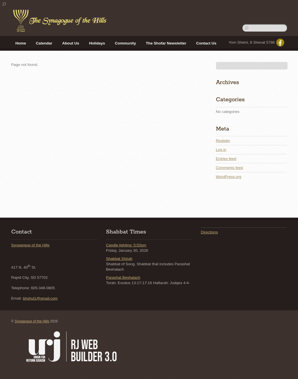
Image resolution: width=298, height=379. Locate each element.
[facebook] (280, 42)
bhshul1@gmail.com (40, 298)
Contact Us (206, 43)
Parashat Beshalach (123, 277)
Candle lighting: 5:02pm (126, 245)
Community (125, 43)
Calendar (44, 43)
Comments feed (229, 168)
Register (223, 141)
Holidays (97, 43)
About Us (70, 43)
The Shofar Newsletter (166, 43)
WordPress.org (228, 177)
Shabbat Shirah (119, 259)
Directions (209, 232)
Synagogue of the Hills (30, 245)
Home (21, 43)
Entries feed (226, 159)
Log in (221, 150)
